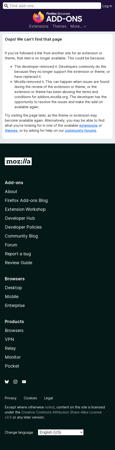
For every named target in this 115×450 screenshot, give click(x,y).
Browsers (14, 330)
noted (49, 407)
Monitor (13, 357)
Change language (19, 432)
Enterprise (15, 305)
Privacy (11, 398)
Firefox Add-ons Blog (26, 200)
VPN (9, 339)
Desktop (13, 287)
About (11, 191)
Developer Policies (23, 227)
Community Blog (21, 235)
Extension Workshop (25, 209)
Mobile (11, 296)
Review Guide (18, 262)
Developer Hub (20, 218)
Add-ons (14, 182)
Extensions (38, 26)
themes (11, 130)
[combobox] (52, 5)
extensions (88, 125)
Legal (48, 398)
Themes (59, 26)
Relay (10, 348)
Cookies (30, 398)
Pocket (12, 366)
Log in (107, 6)
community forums (80, 130)
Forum (11, 244)
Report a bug (18, 253)
